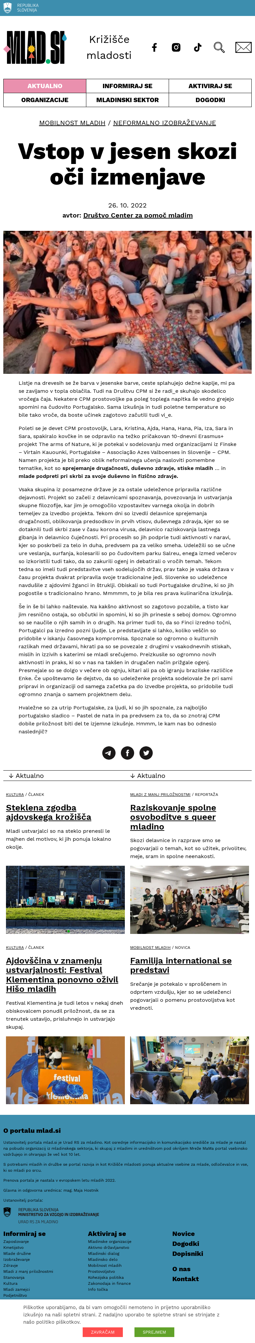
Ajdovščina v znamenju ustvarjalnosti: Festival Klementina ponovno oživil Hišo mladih (62, 975)
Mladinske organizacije (109, 1241)
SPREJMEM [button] (154, 1332)
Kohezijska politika (106, 1277)
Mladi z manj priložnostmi (160, 794)
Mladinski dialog (103, 1253)
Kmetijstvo (13, 1247)
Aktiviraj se (210, 87)
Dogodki (210, 100)
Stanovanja (14, 1277)
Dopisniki (187, 1254)
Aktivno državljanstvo (108, 1247)
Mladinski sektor (127, 101)
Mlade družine (17, 1253)
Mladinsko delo (103, 1259)
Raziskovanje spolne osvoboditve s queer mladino (173, 817)
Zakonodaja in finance (109, 1283)
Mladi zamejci (16, 1289)
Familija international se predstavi (181, 965)
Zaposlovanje (16, 1241)
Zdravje (10, 1265)
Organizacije (45, 101)
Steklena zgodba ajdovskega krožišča (48, 812)
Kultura (15, 794)
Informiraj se (127, 87)
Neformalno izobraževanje (164, 123)
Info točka (98, 1289)
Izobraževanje (16, 1259)
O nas (181, 1269)
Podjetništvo (15, 1295)
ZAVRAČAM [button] (103, 1332)
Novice (183, 1234)
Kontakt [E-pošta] (185, 1279)
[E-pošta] (243, 47)
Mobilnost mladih (72, 123)
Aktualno (45, 87)
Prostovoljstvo (101, 1271)
